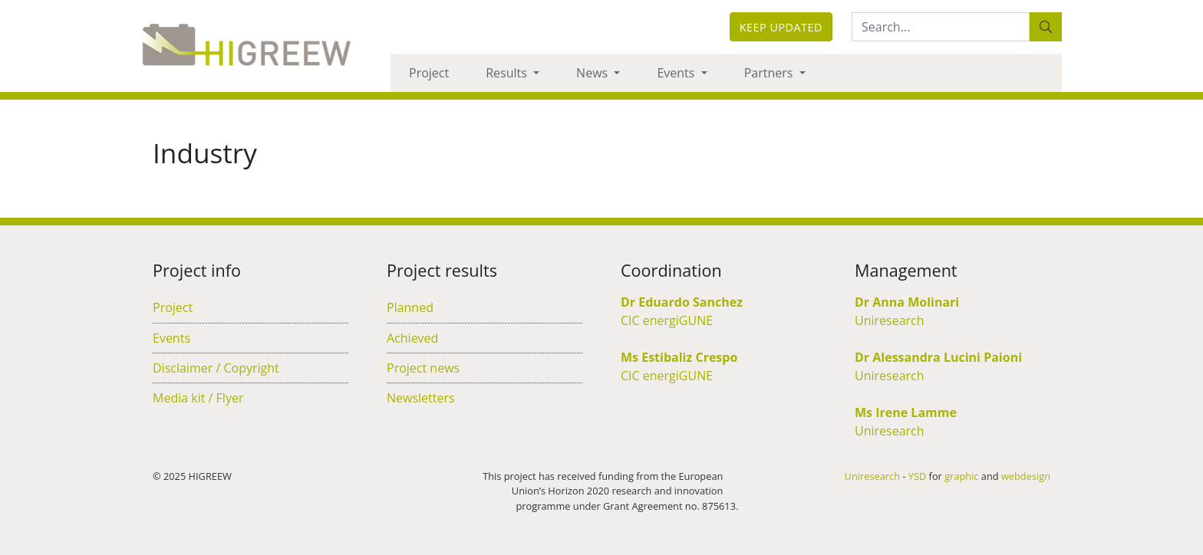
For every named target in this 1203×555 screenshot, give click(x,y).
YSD (917, 476)
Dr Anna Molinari (907, 302)
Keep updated (781, 27)
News (593, 72)
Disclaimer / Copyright (216, 368)
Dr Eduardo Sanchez (682, 302)
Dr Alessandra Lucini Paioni (938, 357)
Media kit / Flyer (198, 397)
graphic (961, 476)
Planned (410, 307)
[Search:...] (941, 26)
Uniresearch (889, 320)
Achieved (412, 338)
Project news (423, 368)
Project (429, 72)
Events (677, 72)
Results (508, 72)
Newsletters (421, 397)
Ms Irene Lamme (906, 412)
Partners (770, 72)
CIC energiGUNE (667, 320)
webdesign (1025, 476)
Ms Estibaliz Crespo (679, 357)
